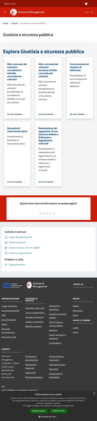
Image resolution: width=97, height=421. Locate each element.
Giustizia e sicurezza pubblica (57, 315)
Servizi (15, 23)
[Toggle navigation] (5, 11)
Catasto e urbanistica (34, 321)
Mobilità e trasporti (33, 326)
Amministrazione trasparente (56, 358)
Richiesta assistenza (34, 377)
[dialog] (48, 406)
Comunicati (77, 310)
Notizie (76, 305)
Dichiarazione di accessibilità (56, 375)
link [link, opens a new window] (72, 406)
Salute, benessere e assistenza (57, 336)
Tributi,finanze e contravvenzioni (56, 324)
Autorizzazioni (55, 342)
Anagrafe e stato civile (34, 308)
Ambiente (53, 330)
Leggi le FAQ (30, 372)
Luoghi (76, 327)
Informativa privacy (57, 364)
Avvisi (75, 315)
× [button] (94, 393)
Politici (4, 324)
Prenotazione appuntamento (31, 358)
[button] (48, 416)
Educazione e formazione (54, 307)
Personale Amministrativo (8, 330)
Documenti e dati (9, 336)
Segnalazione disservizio (31, 366)
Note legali (53, 369)
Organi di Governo (9, 305)
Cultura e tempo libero (34, 312)
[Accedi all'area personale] (86, 3)
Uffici (4, 315)
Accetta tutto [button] (38, 411)
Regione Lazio (10, 3)
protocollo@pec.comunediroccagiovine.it (20, 390)
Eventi (75, 332)
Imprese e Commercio (34, 317)
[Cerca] (91, 12)
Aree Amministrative (10, 310)
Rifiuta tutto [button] (59, 411)
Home (5, 23)
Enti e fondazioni (9, 319)
